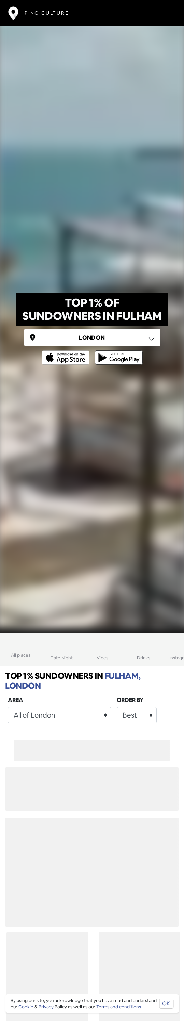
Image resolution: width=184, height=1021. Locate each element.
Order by (130, 700)
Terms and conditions (118, 1007)
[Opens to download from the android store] (117, 352)
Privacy (46, 1007)
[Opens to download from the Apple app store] (67, 352)
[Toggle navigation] (166, 13)
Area (15, 700)
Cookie (25, 1007)
